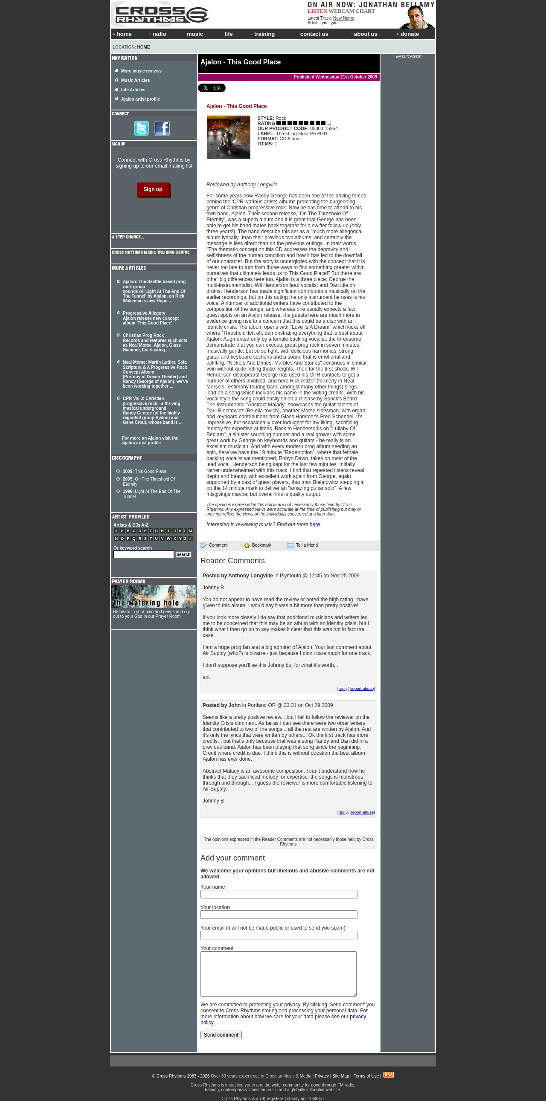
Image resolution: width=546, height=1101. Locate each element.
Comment (213, 545)
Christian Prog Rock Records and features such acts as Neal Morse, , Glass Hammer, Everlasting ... (155, 342)
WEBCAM (341, 11)
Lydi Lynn (328, 22)
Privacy (322, 1076)
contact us (312, 34)
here (315, 524)
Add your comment (232, 858)
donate (408, 34)
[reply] (343, 688)
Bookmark (257, 545)
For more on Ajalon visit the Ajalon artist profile (150, 440)
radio (156, 34)
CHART (365, 11)
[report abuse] (362, 688)
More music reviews (141, 71)
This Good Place (144, 471)
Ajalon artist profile (140, 99)
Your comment (216, 948)
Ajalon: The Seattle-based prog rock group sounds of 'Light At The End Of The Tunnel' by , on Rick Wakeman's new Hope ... (154, 291)
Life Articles (133, 89)
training (262, 34)
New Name (343, 18)
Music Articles (135, 80)
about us (363, 34)
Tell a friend (302, 545)
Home (143, 47)
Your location (215, 907)
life (226, 34)
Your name (212, 887)
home (122, 34)
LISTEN (318, 11)
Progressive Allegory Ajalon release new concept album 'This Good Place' (151, 318)
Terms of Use (366, 1076)
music (192, 34)
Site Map (340, 1076)
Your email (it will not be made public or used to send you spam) (273, 928)
